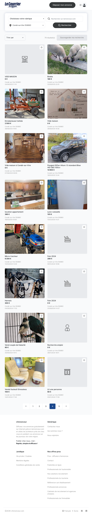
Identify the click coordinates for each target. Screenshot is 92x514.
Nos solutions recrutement (57, 474)
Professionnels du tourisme (57, 478)
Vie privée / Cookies (24, 456)
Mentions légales (22, 461)
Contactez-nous (53, 426)
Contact (50, 461)
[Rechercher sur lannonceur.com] (67, 19)
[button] (26, 19)
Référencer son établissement (58, 483)
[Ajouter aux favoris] (41, 47)
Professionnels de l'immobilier (58, 498)
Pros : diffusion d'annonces (57, 456)
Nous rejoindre (53, 435)
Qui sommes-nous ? (55, 431)
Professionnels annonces (56, 487)
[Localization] (26, 25)
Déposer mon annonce (62, 5)
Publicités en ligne (54, 465)
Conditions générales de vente (28, 465)
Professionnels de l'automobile (59, 469)
